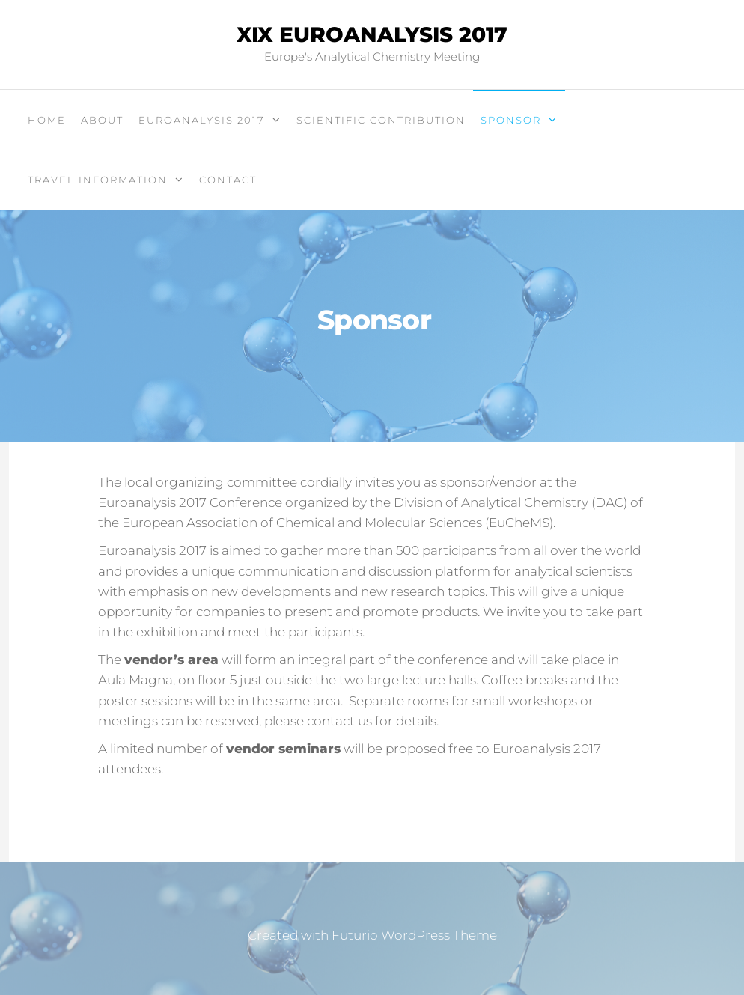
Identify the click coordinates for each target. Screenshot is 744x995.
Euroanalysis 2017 (201, 120)
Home (47, 120)
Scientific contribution (381, 120)
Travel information (98, 180)
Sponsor (511, 120)
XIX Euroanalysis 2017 (372, 34)
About (102, 120)
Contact (228, 180)
